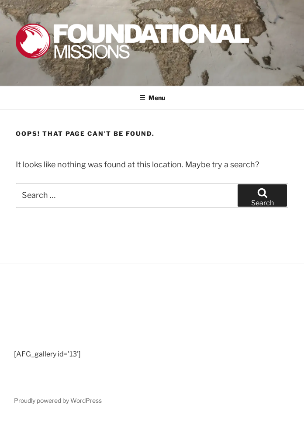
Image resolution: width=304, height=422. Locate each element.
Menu (152, 97)
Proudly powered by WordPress (58, 400)
